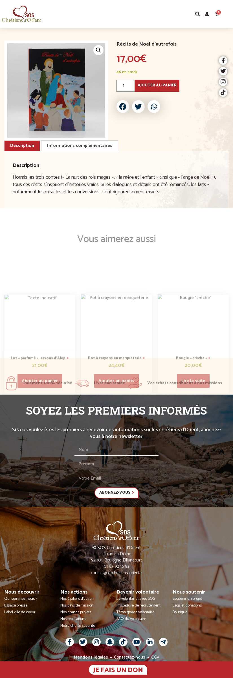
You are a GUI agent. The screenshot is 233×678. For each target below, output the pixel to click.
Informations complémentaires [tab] (79, 145)
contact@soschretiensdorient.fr (116, 572)
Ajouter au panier (157, 85)
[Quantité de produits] (125, 86)
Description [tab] (22, 145)
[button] (228, 14)
